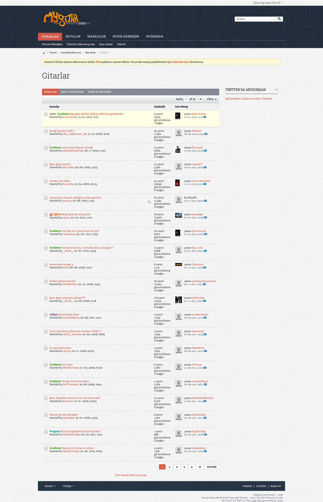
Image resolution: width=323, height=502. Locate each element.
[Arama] (255, 19)
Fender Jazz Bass (59, 180)
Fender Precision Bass (75, 381)
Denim (50, 486)
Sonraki (212, 466)
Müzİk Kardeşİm (126, 36)
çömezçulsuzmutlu (204, 281)
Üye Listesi (106, 44)
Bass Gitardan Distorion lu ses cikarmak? (74, 398)
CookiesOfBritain (203, 398)
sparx (66, 217)
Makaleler (96, 36)
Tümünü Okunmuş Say (81, 44)
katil (65, 267)
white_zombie (72, 334)
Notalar (73, 36)
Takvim (121, 44)
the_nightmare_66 (75, 133)
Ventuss (197, 364)
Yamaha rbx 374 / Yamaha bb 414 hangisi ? (88, 247)
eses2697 (197, 214)
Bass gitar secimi (59, 164)
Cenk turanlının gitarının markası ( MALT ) (75, 331)
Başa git (275, 486)
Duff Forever (70, 384)
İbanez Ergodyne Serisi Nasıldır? (81, 431)
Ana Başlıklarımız (71, 52)
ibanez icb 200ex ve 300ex (78, 448)
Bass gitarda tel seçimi (76, 214)
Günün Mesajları (52, 44)
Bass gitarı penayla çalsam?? (67, 297)
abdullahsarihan (73, 150)
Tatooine (197, 264)
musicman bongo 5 (61, 264)
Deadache (198, 347)
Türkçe (68, 486)
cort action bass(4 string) (77, 147)
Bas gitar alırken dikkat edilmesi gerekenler (96, 113)
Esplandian (199, 414)
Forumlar (50, 37)
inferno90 (198, 297)
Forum (53, 52)
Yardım (247, 486)
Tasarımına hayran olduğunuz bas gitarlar (75, 197)
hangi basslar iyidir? (62, 130)
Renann (197, 130)
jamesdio (68, 417)
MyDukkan (154, 36)
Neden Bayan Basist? (62, 281)
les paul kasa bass (60, 347)
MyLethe (68, 167)
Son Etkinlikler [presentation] (72, 91)
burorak (68, 184)
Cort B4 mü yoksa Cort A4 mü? (80, 231)
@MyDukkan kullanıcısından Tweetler (248, 98)
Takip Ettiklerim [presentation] (99, 91)
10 (199, 466)
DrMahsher (70, 284)
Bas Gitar (90, 52)
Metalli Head (71, 367)
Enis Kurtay (70, 117)
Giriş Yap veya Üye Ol (268, 2)
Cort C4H (67, 364)
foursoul (197, 147)
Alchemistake (71, 434)
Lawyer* (197, 164)
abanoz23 (198, 331)
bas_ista (197, 247)
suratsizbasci (71, 317)
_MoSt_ (68, 250)
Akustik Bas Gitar (68, 314)
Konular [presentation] (50, 91)
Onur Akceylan (201, 180)
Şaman (67, 200)
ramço (67, 351)
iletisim (261, 486)
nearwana (69, 234)
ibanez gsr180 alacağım (63, 414)
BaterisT (68, 401)
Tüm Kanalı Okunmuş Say (130, 475)
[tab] (50, 92)
